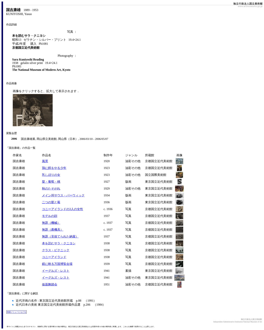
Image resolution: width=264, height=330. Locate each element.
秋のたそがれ (51, 188)
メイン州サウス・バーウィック (63, 195)
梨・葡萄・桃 (51, 181)
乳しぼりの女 (51, 174)
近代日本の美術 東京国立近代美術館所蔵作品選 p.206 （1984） (60, 304)
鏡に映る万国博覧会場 (57, 263)
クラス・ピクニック (55, 250)
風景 (45, 161)
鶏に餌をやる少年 (54, 168)
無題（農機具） (52, 229)
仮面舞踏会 (49, 284)
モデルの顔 (49, 216)
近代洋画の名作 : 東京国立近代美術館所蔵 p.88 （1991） (55, 300)
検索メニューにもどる (16, 312)
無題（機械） (51, 222)
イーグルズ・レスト (55, 270)
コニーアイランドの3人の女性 (62, 209)
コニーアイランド (54, 257)
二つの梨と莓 (51, 202)
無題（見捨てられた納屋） (60, 236)
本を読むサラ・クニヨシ (58, 243)
